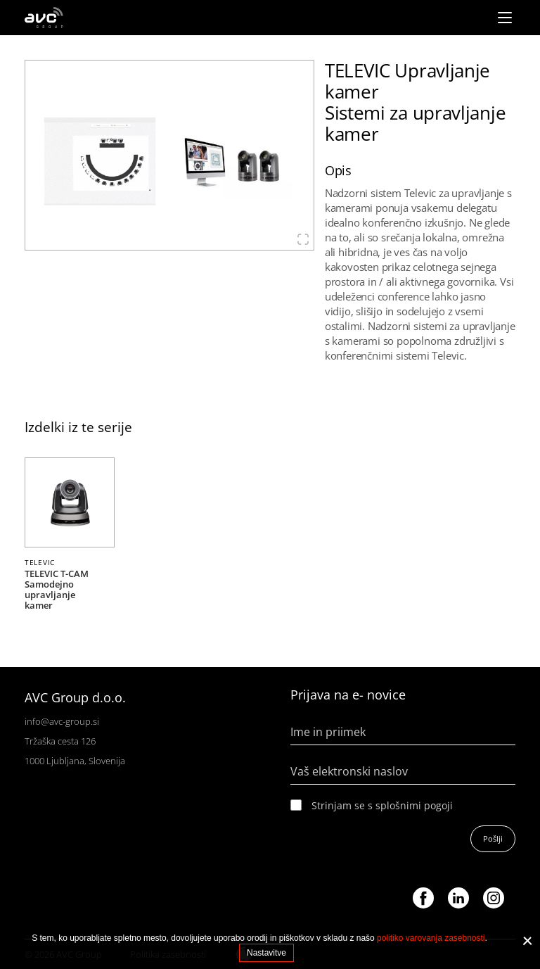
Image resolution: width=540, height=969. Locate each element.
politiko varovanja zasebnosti (430, 938)
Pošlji (493, 838)
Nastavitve (266, 953)
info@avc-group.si (62, 721)
